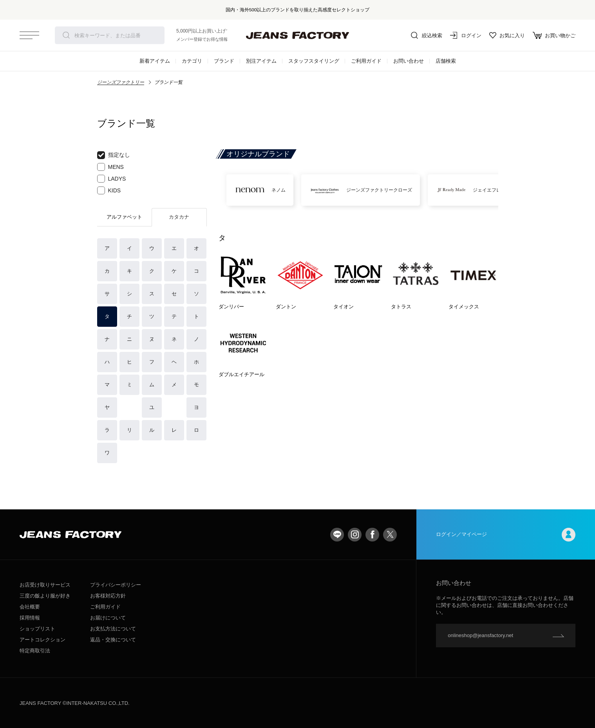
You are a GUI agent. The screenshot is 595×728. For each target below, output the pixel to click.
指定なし (113, 155)
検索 (66, 35)
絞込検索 (426, 35)
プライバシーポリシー (115, 585)
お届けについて (108, 618)
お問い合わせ (408, 61)
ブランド (224, 61)
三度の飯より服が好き (45, 596)
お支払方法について (113, 629)
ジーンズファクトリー (120, 82)
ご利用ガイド (366, 61)
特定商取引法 (35, 651)
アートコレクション (42, 640)
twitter (390, 534)
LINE (337, 534)
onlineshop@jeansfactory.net (480, 635)
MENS (110, 167)
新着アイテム (154, 61)
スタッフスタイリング (313, 61)
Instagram (355, 534)
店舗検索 (446, 61)
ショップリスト (37, 629)
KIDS (109, 190)
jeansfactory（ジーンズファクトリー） (297, 35)
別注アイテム (261, 61)
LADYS (111, 179)
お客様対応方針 (108, 596)
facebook (372, 534)
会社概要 (30, 607)
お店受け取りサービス (45, 585)
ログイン (465, 35)
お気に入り (507, 35)
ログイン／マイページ (505, 534)
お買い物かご (554, 35)
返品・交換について (113, 640)
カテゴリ (192, 61)
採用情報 (30, 618)
